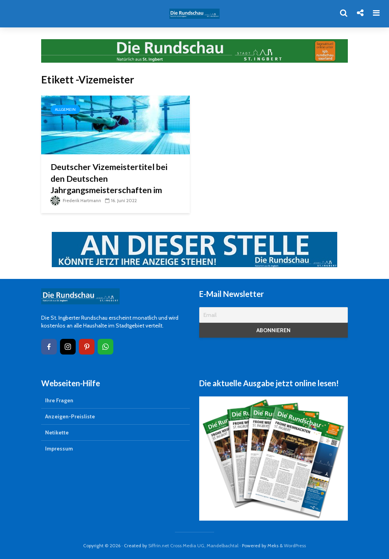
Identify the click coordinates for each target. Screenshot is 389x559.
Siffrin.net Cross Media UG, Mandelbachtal (193, 545)
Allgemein (65, 109)
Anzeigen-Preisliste (70, 416)
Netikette (57, 432)
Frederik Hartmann (76, 200)
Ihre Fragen (59, 400)
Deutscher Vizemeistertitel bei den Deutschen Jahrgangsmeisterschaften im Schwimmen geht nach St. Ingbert (115, 185)
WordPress (295, 545)
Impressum (59, 448)
